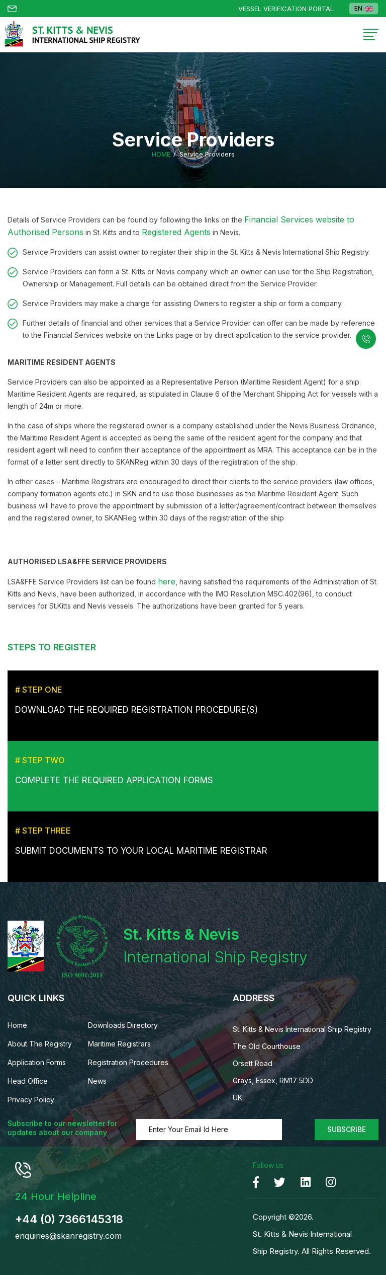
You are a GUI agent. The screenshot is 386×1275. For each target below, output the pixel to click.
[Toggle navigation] (371, 34)
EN (363, 9)
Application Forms (37, 1062)
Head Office (28, 1081)
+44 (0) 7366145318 (69, 1219)
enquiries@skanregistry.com (68, 1236)
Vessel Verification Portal (286, 9)
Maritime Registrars (119, 1043)
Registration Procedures (128, 1062)
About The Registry (40, 1043)
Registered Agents (176, 232)
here (166, 581)
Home (161, 154)
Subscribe (346, 1129)
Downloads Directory (123, 1025)
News (97, 1081)
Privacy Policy (31, 1099)
